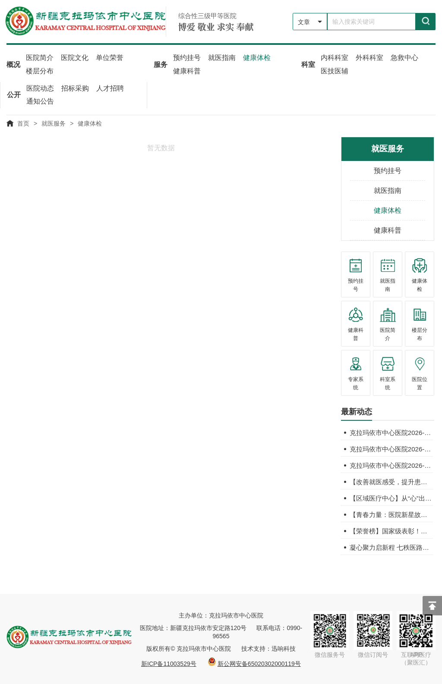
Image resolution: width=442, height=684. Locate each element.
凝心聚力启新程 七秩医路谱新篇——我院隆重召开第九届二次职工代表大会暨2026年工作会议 (391, 546)
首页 (23, 122)
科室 (308, 64)
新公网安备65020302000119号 (259, 662)
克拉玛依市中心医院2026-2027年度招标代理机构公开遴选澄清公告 (391, 431)
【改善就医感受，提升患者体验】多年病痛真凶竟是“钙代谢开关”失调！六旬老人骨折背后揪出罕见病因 (391, 481)
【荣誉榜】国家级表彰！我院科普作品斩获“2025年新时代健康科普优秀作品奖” (391, 530)
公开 (14, 94)
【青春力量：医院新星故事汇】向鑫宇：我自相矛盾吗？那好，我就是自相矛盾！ (391, 513)
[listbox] (310, 21)
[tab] (356, 413)
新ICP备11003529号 (168, 662)
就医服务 (53, 122)
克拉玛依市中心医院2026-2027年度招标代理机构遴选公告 (391, 448)
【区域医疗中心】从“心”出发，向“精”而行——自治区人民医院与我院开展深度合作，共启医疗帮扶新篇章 (391, 497)
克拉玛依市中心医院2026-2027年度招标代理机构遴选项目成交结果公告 (391, 464)
